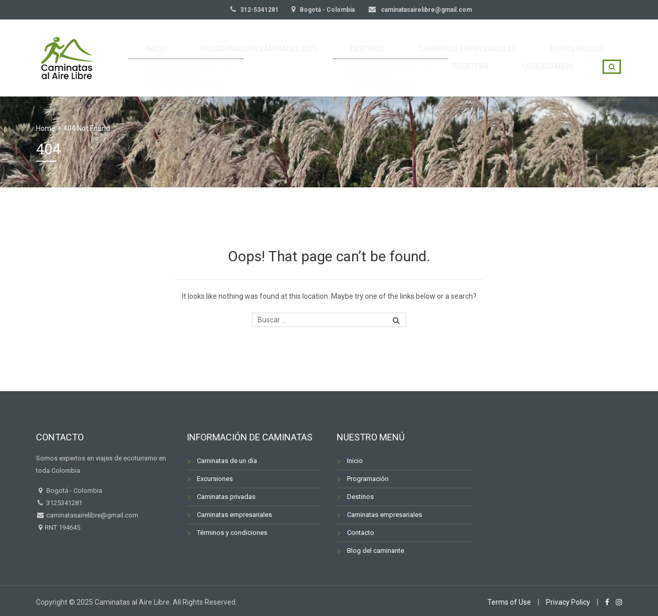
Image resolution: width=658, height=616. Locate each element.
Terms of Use (509, 602)
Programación (368, 479)
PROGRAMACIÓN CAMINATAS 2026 (241, 43)
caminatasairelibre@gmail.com (425, 9)
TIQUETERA (591, 43)
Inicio (355, 461)
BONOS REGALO (524, 43)
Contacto (360, 532)
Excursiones (215, 479)
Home (46, 128)
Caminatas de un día (227, 461)
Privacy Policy (568, 602)
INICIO (151, 43)
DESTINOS (339, 43)
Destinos (360, 496)
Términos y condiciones (232, 532)
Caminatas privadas (226, 496)
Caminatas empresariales (234, 514)
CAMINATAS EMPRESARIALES (427, 43)
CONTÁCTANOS (553, 73)
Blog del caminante (375, 550)
